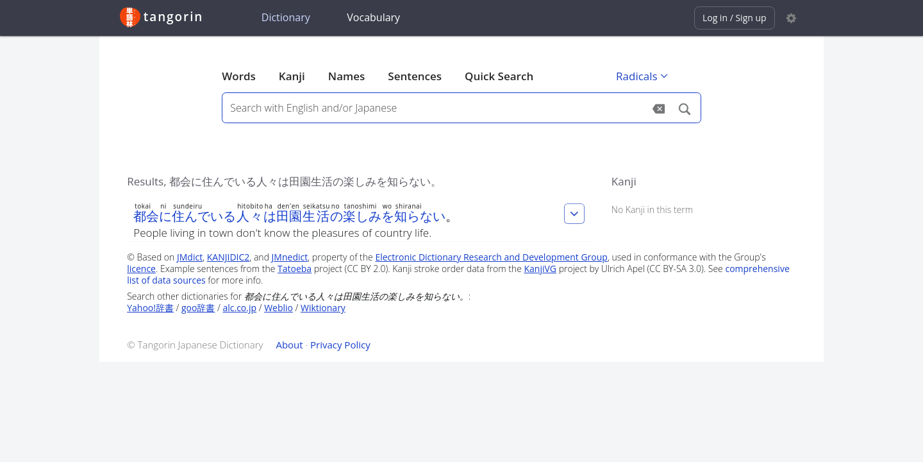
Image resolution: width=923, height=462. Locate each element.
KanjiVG (540, 268)
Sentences (415, 76)
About (289, 344)
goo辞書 (198, 308)
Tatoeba (295, 268)
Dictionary (286, 17)
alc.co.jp (239, 308)
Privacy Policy (340, 344)
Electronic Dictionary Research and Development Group (491, 257)
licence (141, 268)
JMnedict (290, 257)
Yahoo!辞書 (150, 308)
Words (239, 76)
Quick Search (499, 76)
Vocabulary (373, 17)
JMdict (190, 257)
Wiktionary (323, 308)
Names (346, 76)
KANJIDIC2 (228, 257)
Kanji (292, 76)
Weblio (278, 308)
